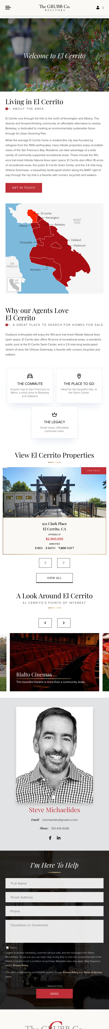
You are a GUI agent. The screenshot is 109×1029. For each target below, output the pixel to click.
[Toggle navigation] (8, 9)
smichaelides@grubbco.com (60, 820)
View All (54, 578)
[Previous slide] (45, 623)
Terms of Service (93, 972)
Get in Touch (23, 188)
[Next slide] (63, 623)
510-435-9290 (60, 828)
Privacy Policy (20, 965)
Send (54, 994)
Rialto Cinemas (50, 677)
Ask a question (103, 9)
